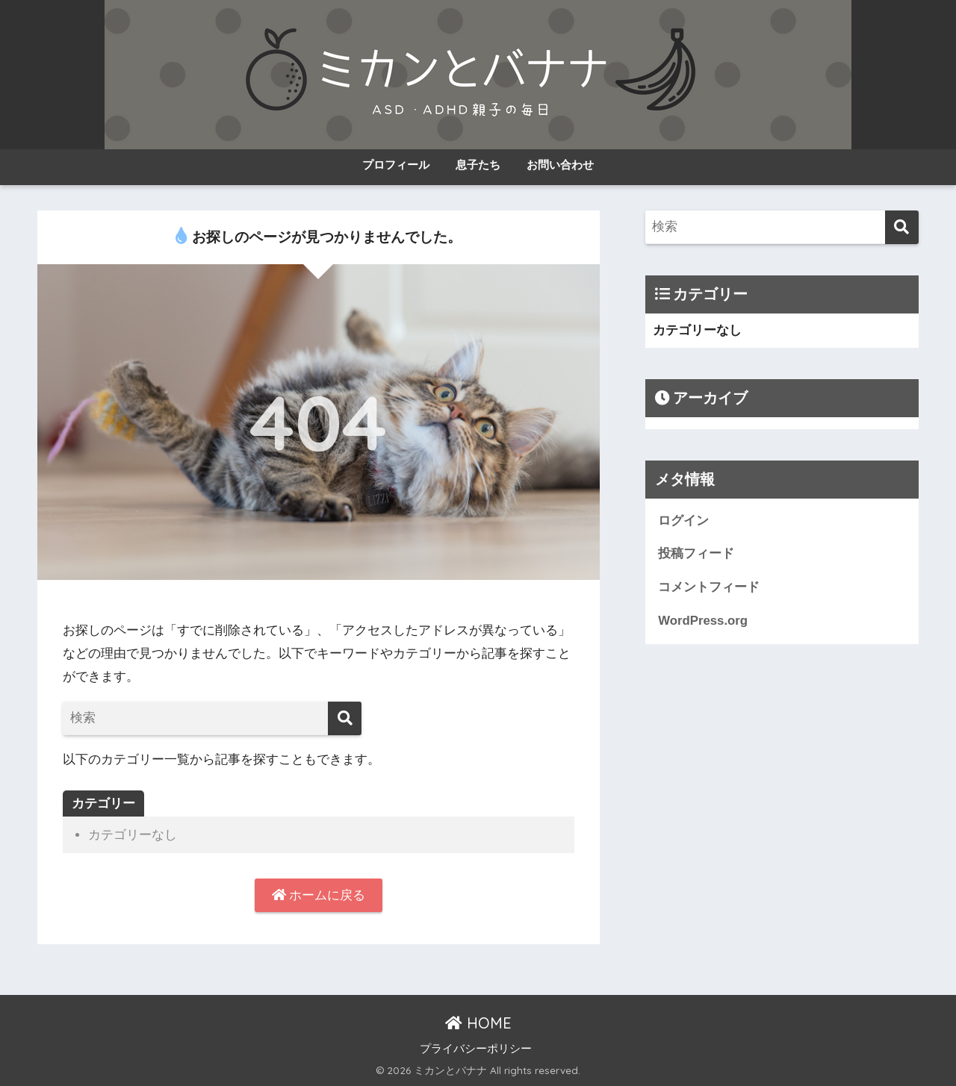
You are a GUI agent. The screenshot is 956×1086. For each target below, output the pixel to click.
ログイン (683, 521)
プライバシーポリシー (476, 1049)
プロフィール (395, 164)
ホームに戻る (319, 895)
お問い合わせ (560, 164)
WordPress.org (703, 621)
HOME (478, 1023)
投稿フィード (696, 553)
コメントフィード (709, 587)
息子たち (478, 164)
